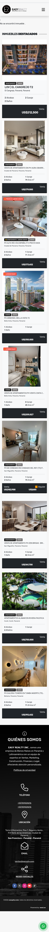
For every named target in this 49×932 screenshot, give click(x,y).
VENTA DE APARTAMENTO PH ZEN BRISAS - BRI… (24, 543)
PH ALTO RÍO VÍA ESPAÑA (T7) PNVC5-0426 (22, 243)
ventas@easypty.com (24, 861)
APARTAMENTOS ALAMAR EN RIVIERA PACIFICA (24, 618)
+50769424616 (24, 803)
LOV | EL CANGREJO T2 (19, 87)
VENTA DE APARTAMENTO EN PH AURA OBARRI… (24, 168)
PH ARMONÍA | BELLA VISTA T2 (17, 318)
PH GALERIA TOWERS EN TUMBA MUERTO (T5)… (24, 693)
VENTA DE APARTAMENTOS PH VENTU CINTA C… (24, 393)
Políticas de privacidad (24, 770)
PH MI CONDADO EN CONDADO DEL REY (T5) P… (24, 468)
